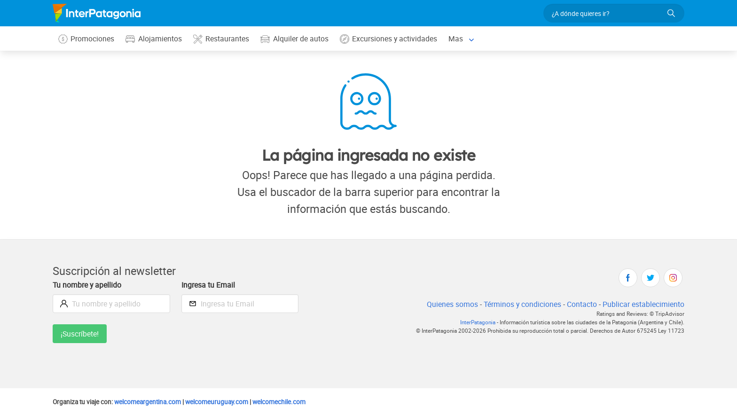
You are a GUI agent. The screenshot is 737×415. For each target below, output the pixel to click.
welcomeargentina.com (152, 402)
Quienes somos (449, 304)
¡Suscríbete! (80, 333)
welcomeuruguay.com (224, 402)
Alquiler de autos (296, 39)
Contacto (580, 304)
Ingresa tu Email (208, 285)
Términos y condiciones (520, 304)
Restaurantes (222, 39)
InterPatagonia (471, 323)
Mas (459, 38)
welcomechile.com (289, 402)
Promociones (86, 39)
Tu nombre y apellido (88, 285)
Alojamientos (154, 39)
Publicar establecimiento (643, 304)
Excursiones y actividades (391, 39)
